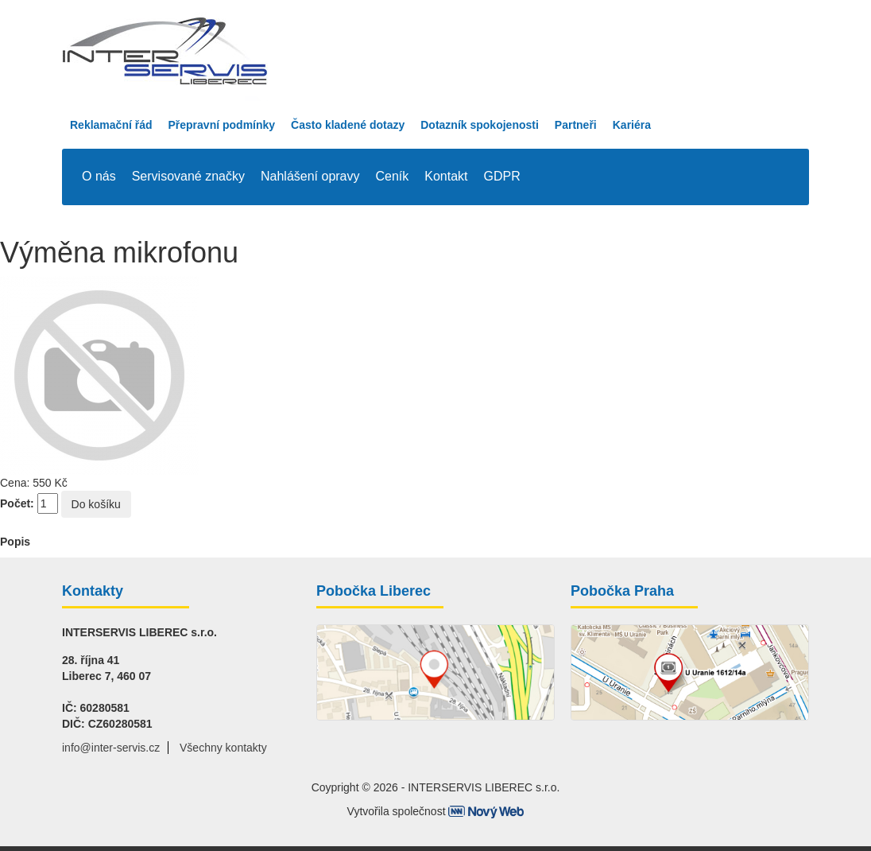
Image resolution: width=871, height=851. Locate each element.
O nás (99, 176)
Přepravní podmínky (222, 125)
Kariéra (632, 125)
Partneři (576, 125)
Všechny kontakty (223, 747)
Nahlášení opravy (310, 176)
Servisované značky (188, 176)
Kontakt (445, 176)
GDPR (502, 176)
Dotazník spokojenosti (479, 125)
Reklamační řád (111, 125)
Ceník (392, 176)
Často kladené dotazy (348, 125)
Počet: (17, 503)
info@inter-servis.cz (111, 747)
